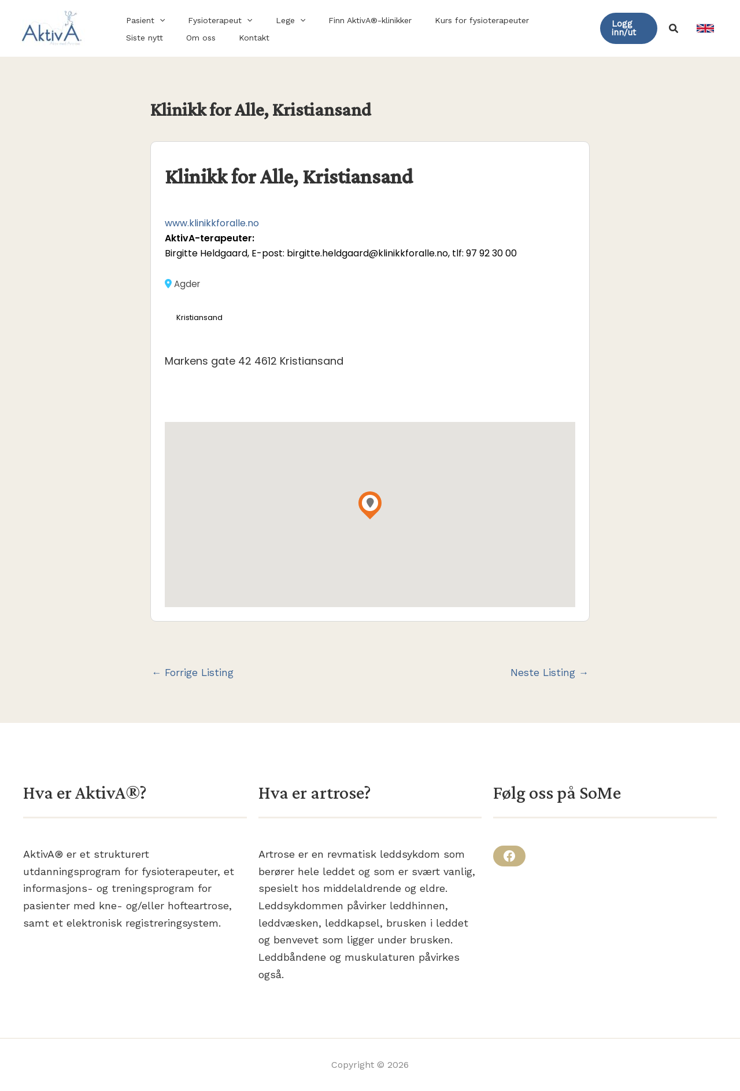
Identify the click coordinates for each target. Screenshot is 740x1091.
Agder (183, 283)
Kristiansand (200, 318)
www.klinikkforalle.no (212, 223)
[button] (156, 20)
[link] (705, 28)
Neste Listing (548, 673)
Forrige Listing (193, 673)
